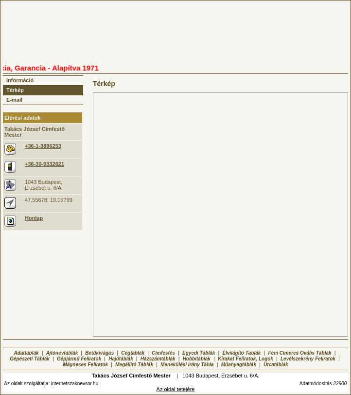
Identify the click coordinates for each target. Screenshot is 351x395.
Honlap (34, 218)
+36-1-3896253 (43, 146)
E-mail (14, 100)
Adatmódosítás (315, 383)
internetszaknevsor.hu (74, 383)
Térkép (15, 90)
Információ (20, 80)
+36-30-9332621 (44, 164)
